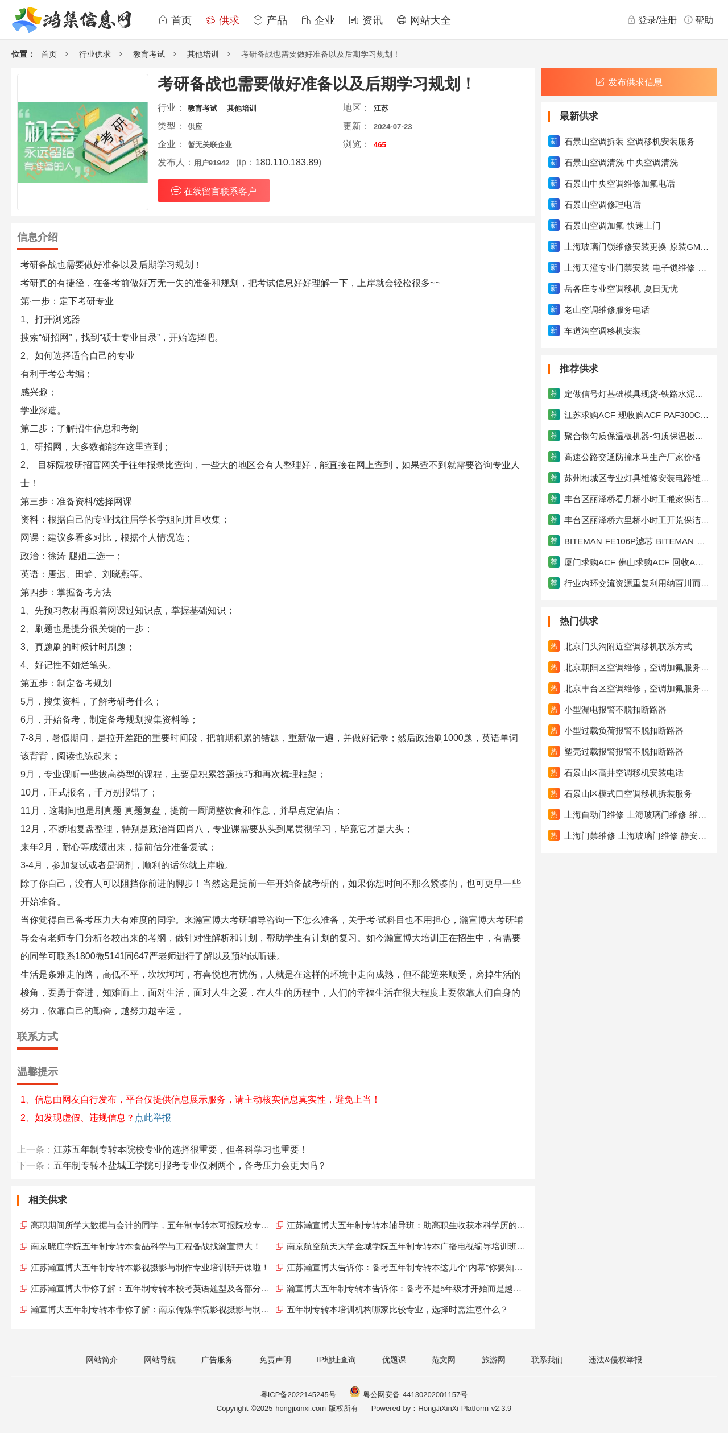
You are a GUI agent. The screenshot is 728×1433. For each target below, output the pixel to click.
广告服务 (217, 1359)
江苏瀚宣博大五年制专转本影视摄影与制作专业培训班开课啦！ (150, 1267)
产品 (270, 20)
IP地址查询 (336, 1359)
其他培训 (203, 54)
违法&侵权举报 (615, 1359)
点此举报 (153, 1118)
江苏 (381, 108)
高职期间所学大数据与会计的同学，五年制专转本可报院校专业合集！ (152, 1225)
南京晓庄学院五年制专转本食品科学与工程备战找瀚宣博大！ (146, 1246)
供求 (222, 20)
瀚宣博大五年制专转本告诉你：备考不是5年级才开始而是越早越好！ (408, 1288)
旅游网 (494, 1359)
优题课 (394, 1359)
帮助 (698, 20)
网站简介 (102, 1359)
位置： (23, 54)
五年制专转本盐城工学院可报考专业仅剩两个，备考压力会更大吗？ (189, 1165)
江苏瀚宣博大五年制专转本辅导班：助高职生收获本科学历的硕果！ (408, 1225)
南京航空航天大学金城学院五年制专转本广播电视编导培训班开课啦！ (408, 1246)
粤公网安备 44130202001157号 (408, 1394)
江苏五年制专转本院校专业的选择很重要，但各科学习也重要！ (180, 1149)
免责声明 (275, 1359)
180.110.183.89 (286, 162)
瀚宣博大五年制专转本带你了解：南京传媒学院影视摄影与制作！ (152, 1309)
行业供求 (95, 54)
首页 (175, 20)
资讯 (366, 20)
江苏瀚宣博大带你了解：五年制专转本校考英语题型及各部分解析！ (152, 1288)
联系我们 (547, 1359)
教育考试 (149, 54)
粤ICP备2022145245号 (298, 1394)
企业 (318, 20)
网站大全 (423, 20)
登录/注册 (652, 20)
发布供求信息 (629, 82)
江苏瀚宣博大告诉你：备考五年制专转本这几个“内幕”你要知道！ (408, 1267)
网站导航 (160, 1359)
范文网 (444, 1359)
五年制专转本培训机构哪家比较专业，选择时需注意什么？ (397, 1309)
